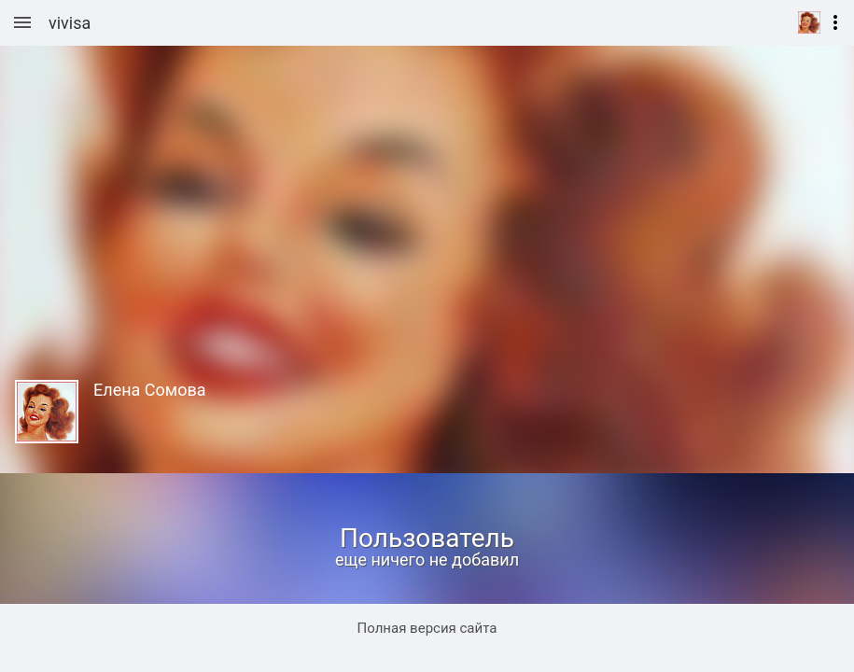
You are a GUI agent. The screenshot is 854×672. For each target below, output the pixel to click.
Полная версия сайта (427, 628)
